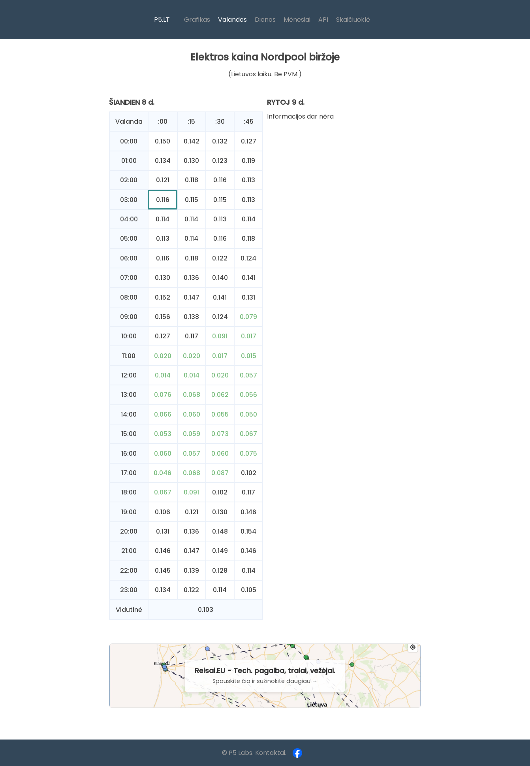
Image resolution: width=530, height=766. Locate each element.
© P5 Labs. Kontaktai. (254, 752)
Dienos (265, 19)
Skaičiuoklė (353, 19)
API (323, 19)
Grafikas (197, 19)
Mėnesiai (297, 19)
